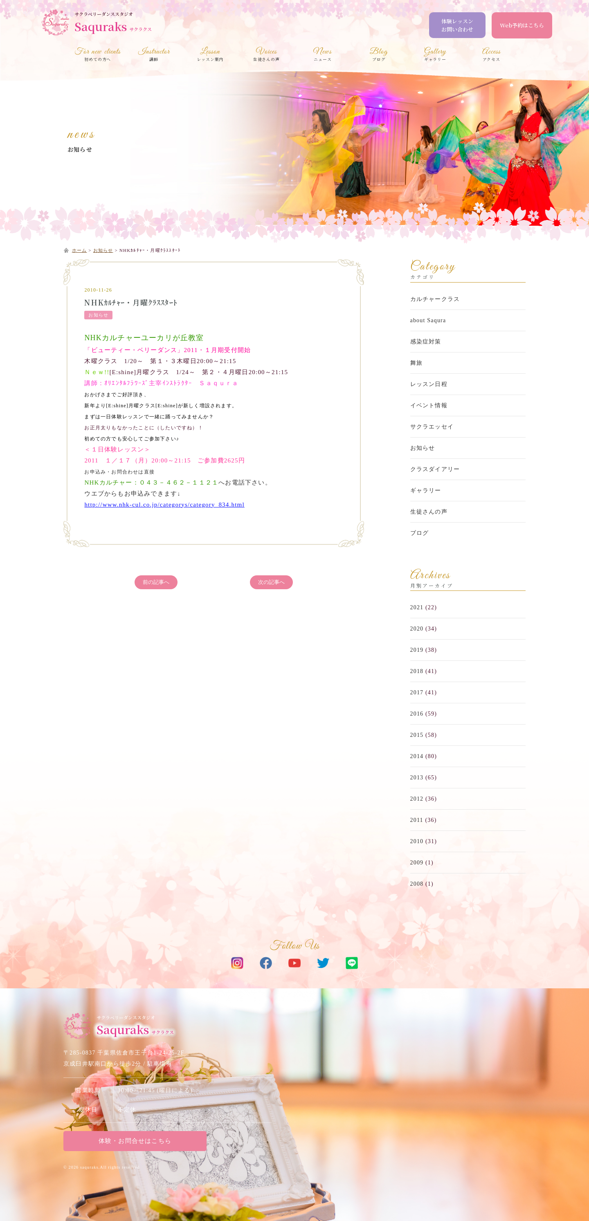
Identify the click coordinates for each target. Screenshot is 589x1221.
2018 (417, 671)
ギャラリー (425, 490)
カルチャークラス (435, 299)
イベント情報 (428, 405)
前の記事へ (156, 582)
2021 (417, 607)
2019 (417, 650)
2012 (417, 799)
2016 (417, 714)
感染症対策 (425, 342)
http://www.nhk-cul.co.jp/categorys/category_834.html (164, 504)
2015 (417, 735)
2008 (417, 884)
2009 (417, 863)
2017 (417, 692)
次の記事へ (271, 582)
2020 (417, 629)
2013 (417, 777)
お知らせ (79, 149)
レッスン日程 (428, 384)
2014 (417, 756)
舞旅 (416, 363)
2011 (416, 820)
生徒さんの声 (428, 512)
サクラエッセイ (432, 427)
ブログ (419, 533)
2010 (417, 841)
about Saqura (428, 320)
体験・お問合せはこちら (133, 1141)
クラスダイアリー (435, 469)
